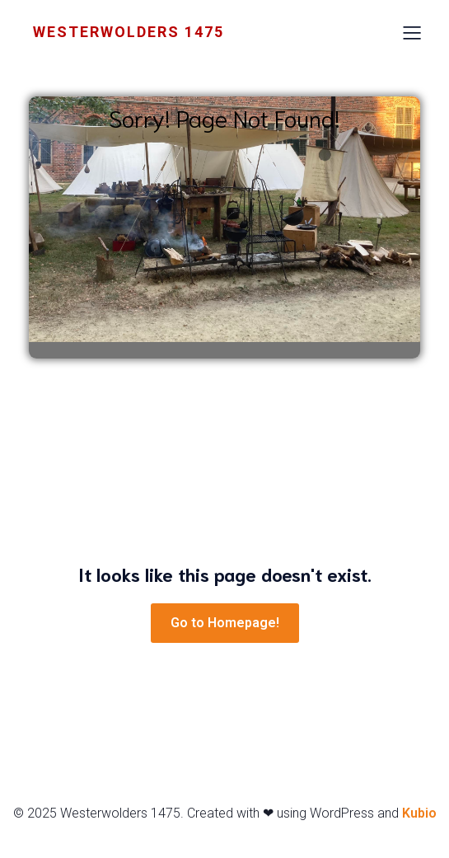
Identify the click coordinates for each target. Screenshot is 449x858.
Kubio (419, 813)
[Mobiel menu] (412, 32)
